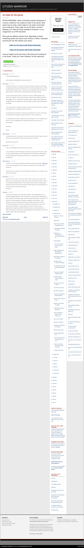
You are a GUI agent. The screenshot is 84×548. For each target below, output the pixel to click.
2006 (53, 386)
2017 (53, 179)
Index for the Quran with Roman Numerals (25, 45)
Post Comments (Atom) (14, 219)
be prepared (71, 151)
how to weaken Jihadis (73, 228)
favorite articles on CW (73, 177)
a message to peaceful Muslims (75, 126)
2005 (53, 389)
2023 (53, 160)
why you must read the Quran (74, 354)
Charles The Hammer (73, 154)
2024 (53, 157)
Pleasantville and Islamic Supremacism (39, 521)
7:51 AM (11, 83)
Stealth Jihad (56, 220)
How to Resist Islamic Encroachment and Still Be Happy (57, 78)
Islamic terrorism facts (73, 242)
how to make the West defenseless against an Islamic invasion (74, 209)
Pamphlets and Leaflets (56, 97)
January (55, 373)
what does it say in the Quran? (74, 339)
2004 (53, 393)
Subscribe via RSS (56, 36)
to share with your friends (73, 333)
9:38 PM (10, 192)
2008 (53, 380)
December (56, 203)
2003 (53, 396)
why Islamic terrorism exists (74, 351)
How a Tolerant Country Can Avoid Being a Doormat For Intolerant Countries (57, 138)
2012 (53, 195)
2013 (53, 192)
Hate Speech (54, 108)
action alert (70, 138)
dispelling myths (71, 163)
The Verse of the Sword (59, 287)
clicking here (71, 27)
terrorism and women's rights (74, 317)
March (55, 366)
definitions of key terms (73, 160)
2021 (53, 166)
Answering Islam (54, 509)
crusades (70, 157)
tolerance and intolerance (73, 336)
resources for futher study (13, 66)
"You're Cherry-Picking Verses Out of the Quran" (58, 246)
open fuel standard (72, 251)
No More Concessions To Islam (8, 523)
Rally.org (77, 25)
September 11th (71, 278)
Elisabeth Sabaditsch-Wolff (74, 171)
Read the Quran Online (59, 329)
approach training (72, 144)
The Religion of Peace (56, 484)
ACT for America (71, 135)
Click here (44, 163)
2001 (53, 402)
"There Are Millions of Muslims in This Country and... (58, 314)
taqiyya (70, 97)
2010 (53, 201)
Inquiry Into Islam (5, 520)
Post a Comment (6, 214)
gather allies (71, 186)
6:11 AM (11, 176)
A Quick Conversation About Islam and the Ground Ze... (59, 346)
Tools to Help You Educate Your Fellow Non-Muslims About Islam (58, 66)
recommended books (72, 269)
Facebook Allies (57, 240)
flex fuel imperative (72, 183)
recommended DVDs (72, 272)
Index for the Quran (55, 414)
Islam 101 (53, 478)
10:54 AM (11, 74)
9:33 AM (11, 145)
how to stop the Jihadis (73, 219)
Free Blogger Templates (7, 546)
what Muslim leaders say (73, 344)
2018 (53, 176)
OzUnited (4, 192)
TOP (82, 546)
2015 (53, 185)
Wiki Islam (53, 487)
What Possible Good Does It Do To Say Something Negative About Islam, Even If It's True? (58, 144)
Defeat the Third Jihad (6, 525)
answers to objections (73, 141)
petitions (70, 254)
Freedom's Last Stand (58, 322)
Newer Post (5, 217)
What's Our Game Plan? (56, 73)
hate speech (71, 192)
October (55, 210)
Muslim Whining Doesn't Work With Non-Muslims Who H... (59, 252)
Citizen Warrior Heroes (7, 521)
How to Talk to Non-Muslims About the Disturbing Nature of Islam (74, 224)
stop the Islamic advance (73, 287)
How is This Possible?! (58, 318)
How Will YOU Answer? (59, 290)
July (55, 357)
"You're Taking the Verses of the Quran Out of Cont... (59, 339)
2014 (53, 188)
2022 (53, 163)
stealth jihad (71, 284)
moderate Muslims (72, 245)
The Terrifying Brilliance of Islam (58, 44)
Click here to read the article (36, 533)
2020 (53, 170)
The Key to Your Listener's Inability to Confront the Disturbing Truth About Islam (57, 88)
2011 (53, 198)
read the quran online (73, 266)
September (56, 213)
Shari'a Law (70, 281)
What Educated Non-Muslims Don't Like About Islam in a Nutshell (57, 49)
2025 (53, 154)
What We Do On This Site (56, 53)
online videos (71, 248)
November (56, 207)
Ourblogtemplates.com (24, 546)
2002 (53, 399)
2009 (53, 377)
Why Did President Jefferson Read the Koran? (58, 278)
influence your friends (73, 231)
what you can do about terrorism (75, 347)
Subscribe (58, 30)
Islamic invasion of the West (74, 237)
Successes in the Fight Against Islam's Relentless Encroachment (57, 496)
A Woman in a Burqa (55, 70)
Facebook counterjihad (73, 174)
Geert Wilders (71, 189)
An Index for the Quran (12, 15)
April (55, 363)
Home (25, 217)
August (55, 354)
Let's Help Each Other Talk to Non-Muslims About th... (59, 267)
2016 (53, 182)
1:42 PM (13, 161)
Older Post (45, 217)
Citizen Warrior (14, 6)
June (55, 360)
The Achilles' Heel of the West (57, 120)
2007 (53, 383)
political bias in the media (73, 257)
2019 (53, 173)
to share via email (72, 330)
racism (69, 263)
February (56, 370)
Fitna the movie (71, 180)
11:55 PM (13, 134)
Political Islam (54, 481)
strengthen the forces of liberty (74, 300)
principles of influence (73, 260)
